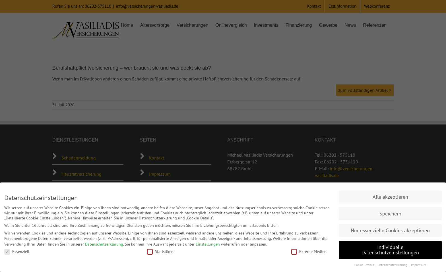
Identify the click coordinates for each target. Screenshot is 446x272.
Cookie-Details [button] (364, 265)
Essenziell (16, 251)
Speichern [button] (390, 213)
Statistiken (160, 251)
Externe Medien (309, 251)
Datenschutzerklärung (104, 244)
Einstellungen (208, 244)
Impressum (418, 265)
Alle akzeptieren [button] (390, 197)
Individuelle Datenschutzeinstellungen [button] (390, 250)
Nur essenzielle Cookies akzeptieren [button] (390, 230)
